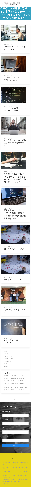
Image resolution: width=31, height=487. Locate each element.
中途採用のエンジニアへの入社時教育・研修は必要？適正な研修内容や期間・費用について (15, 389)
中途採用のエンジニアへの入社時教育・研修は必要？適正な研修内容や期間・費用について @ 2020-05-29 (15, 481)
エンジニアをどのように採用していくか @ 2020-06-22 (15, 468)
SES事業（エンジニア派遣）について (13, 375)
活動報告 (6, 366)
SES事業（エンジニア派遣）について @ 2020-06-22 (15, 463)
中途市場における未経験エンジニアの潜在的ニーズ (15, 384)
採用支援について (8, 359)
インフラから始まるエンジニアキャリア (14, 380)
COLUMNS (7, 458)
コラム (3, 22)
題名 (3, 428)
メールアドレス (6, 419)
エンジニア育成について (10, 356)
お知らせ (6, 353)
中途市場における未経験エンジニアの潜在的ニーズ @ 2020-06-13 (15, 476)
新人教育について (8, 361)
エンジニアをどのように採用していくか (14, 378)
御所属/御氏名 (6, 411)
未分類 (5, 364)
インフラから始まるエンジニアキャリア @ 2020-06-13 (15, 472)
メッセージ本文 (6, 436)
